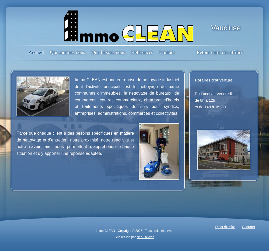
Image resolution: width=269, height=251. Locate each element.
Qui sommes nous (67, 52)
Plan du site (225, 227)
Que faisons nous (108, 52)
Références (142, 52)
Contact (167, 52)
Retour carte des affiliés (220, 52)
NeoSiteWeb (145, 237)
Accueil (36, 52)
